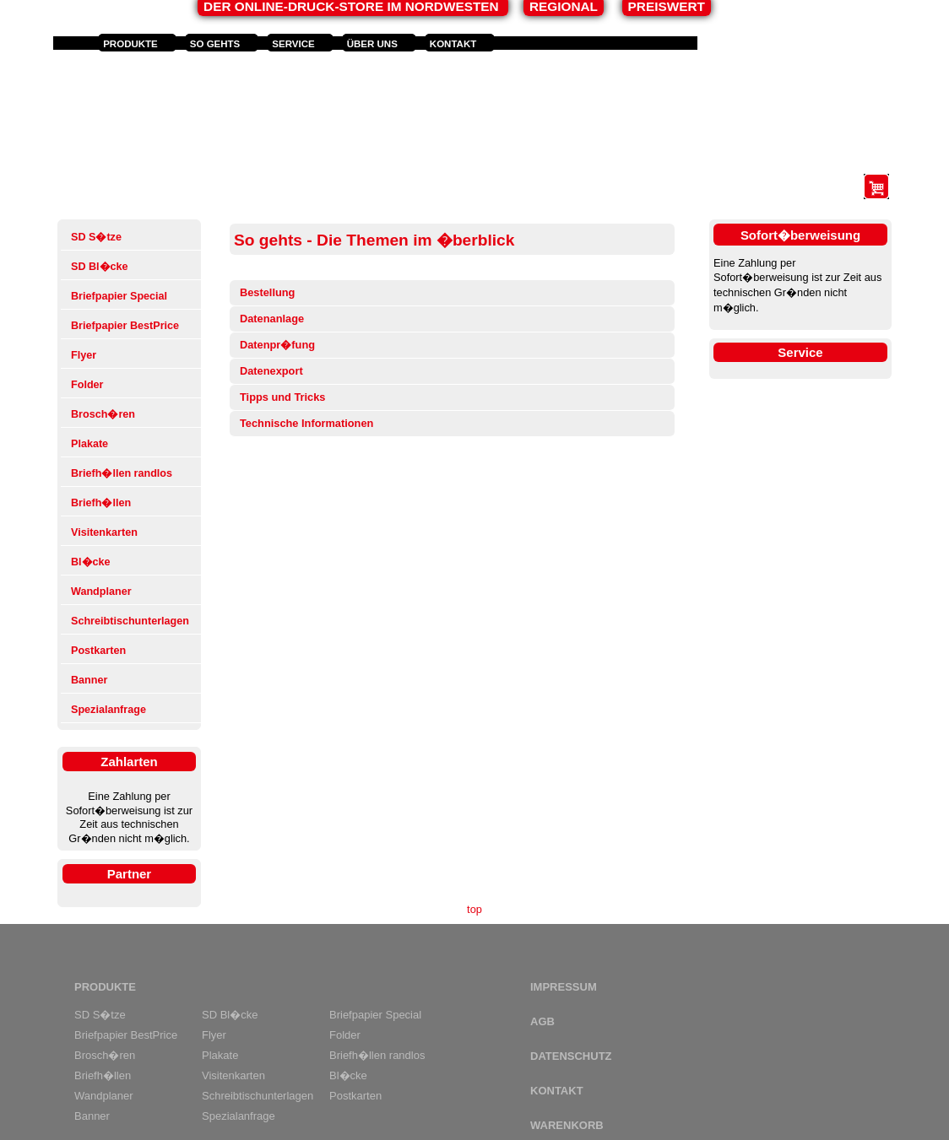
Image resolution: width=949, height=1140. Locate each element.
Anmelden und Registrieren (781, 44)
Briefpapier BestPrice (125, 326)
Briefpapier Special (119, 296)
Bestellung (267, 292)
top (474, 909)
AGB (542, 1021)
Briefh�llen (101, 503)
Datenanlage (272, 318)
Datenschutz (571, 1056)
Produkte (130, 44)
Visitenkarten (104, 532)
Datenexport (271, 371)
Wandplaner (101, 591)
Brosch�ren (103, 414)
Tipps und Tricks (282, 397)
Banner (89, 680)
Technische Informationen (306, 423)
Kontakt (453, 44)
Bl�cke (91, 562)
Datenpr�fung (277, 344)
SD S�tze (96, 237)
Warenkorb (567, 1125)
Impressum (563, 987)
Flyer (83, 355)
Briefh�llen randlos (121, 473)
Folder (87, 385)
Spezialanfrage (108, 710)
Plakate (89, 444)
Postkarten (98, 650)
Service (293, 44)
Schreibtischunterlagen (130, 621)
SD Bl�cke (99, 267)
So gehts (215, 44)
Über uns (372, 44)
